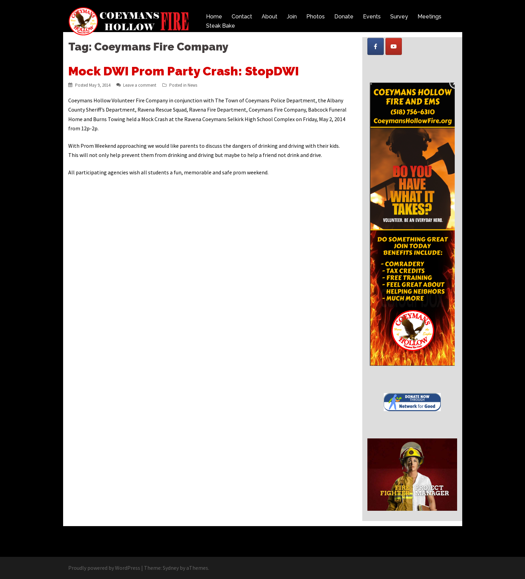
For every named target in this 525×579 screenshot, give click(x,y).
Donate (343, 16)
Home (214, 16)
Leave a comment (139, 85)
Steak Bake (220, 26)
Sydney (171, 567)
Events (372, 16)
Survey (399, 16)
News (192, 85)
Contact (242, 16)
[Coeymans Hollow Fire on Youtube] (393, 46)
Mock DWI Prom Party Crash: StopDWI (183, 71)
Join (292, 16)
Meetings (429, 16)
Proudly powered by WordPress (104, 567)
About (269, 16)
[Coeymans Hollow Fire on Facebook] (375, 46)
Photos (315, 16)
